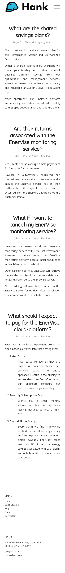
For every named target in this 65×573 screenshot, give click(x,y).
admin (49, 42)
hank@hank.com (14, 555)
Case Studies (12, 504)
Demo (8, 512)
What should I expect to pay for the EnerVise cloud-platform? (32, 323)
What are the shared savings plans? (33, 32)
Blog (7, 508)
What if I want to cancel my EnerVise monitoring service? (32, 225)
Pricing (36, 42)
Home (8, 501)
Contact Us (10, 515)
